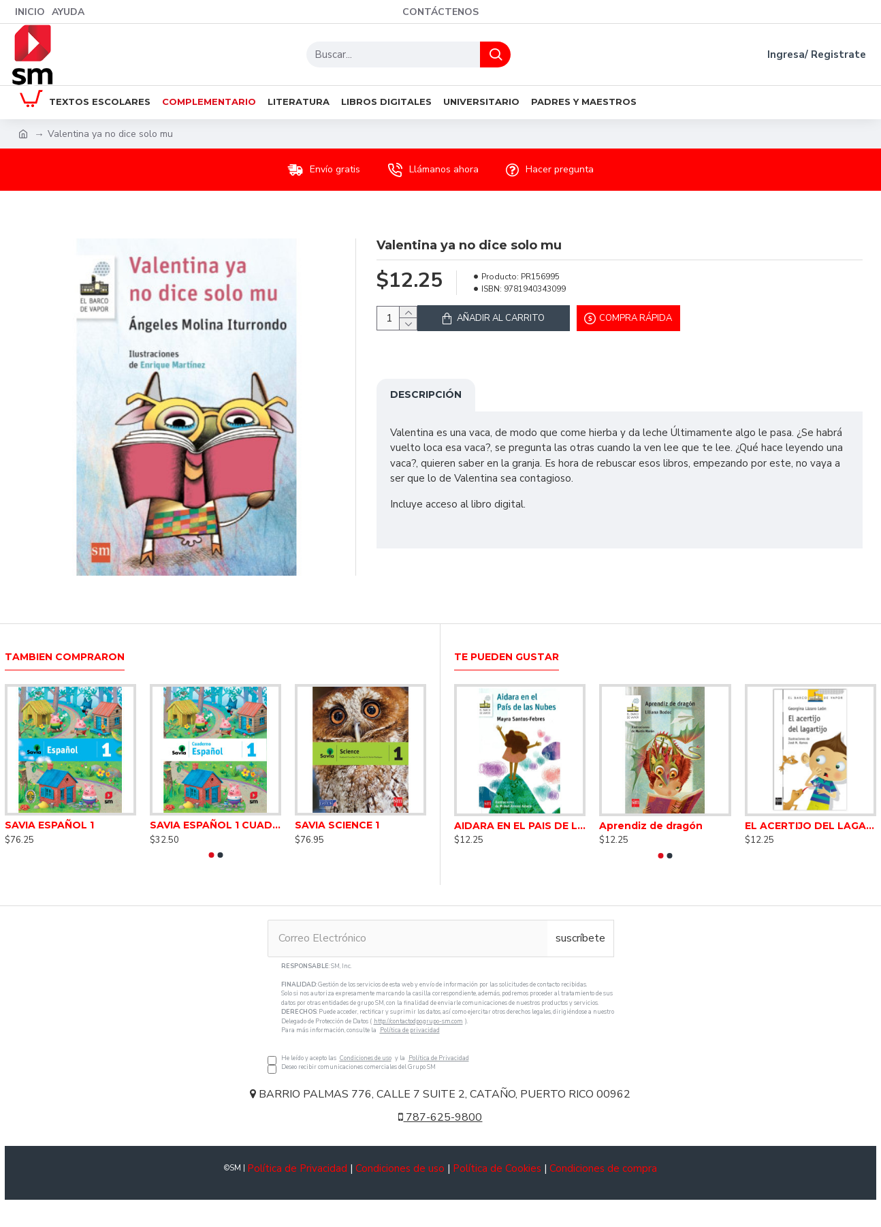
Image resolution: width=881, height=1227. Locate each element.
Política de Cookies (497, 1168)
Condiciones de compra (603, 1168)
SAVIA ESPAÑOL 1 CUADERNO (215, 825)
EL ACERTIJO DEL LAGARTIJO (810, 826)
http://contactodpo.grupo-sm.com (418, 1021)
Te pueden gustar (506, 657)
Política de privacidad (410, 1030)
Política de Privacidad (439, 1058)
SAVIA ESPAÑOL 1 (49, 825)
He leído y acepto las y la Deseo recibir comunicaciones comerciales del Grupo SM (441, 1017)
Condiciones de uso (365, 1058)
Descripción (426, 403)
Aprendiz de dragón (651, 826)
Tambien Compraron (65, 657)
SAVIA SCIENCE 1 (337, 825)
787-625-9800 (440, 1117)
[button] (211, 855)
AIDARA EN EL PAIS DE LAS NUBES (520, 826)
